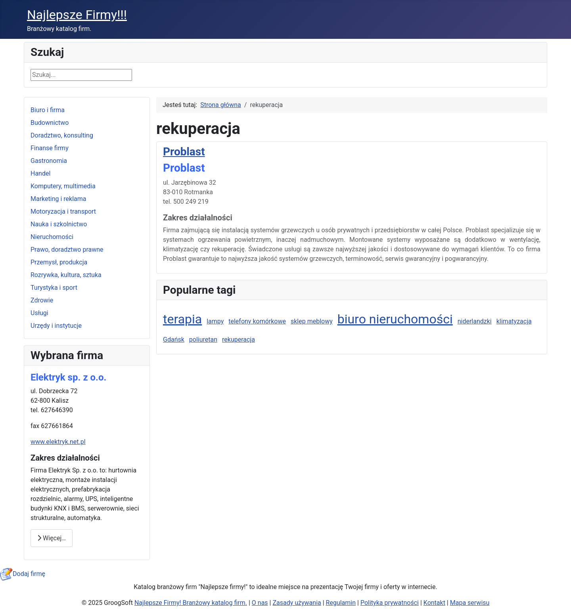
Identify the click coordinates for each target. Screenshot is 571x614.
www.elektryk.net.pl (58, 442)
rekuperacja (238, 339)
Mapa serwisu (470, 602)
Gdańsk (173, 339)
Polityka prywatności (389, 602)
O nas (260, 602)
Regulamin (341, 602)
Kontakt (434, 602)
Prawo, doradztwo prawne (67, 249)
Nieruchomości (52, 237)
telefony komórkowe (257, 321)
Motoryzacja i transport (63, 211)
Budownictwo (50, 122)
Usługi (39, 313)
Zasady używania (296, 602)
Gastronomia (49, 160)
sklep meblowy (312, 321)
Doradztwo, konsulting (62, 135)
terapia (182, 319)
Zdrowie (42, 300)
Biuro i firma (48, 110)
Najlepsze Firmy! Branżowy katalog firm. (190, 602)
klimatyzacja (514, 321)
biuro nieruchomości (395, 319)
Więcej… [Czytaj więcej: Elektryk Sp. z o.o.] (51, 538)
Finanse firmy (50, 148)
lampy (215, 321)
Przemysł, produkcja (59, 262)
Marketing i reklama (58, 199)
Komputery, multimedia (63, 186)
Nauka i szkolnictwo (59, 224)
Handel (40, 173)
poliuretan (203, 339)
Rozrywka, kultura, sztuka (66, 275)
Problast (184, 151)
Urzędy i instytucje (56, 325)
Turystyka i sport (54, 287)
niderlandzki (475, 321)
